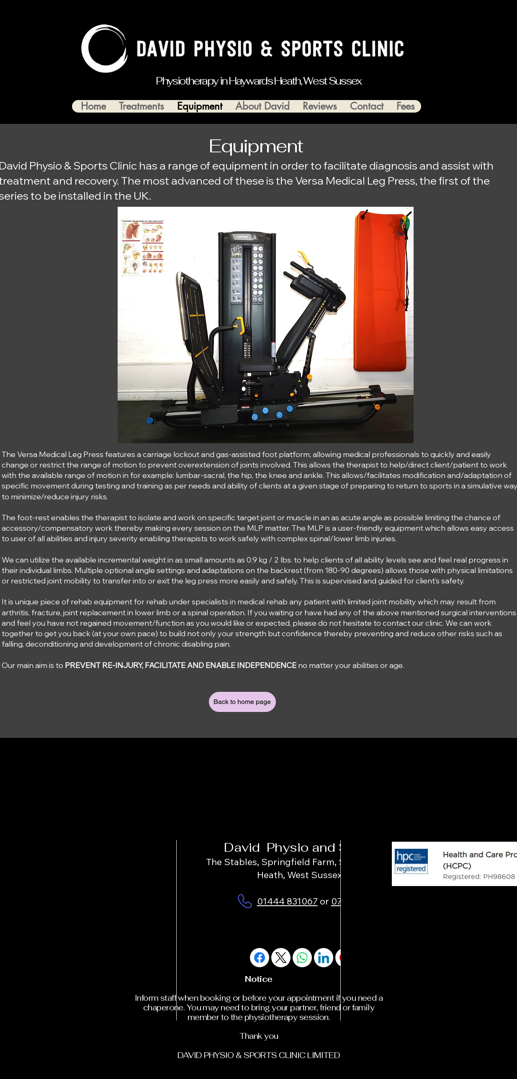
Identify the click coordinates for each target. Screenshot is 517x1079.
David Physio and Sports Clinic (322, 847)
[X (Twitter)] (281, 957)
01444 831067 (287, 901)
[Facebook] (259, 957)
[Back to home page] (242, 702)
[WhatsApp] (302, 957)
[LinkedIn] (323, 957)
